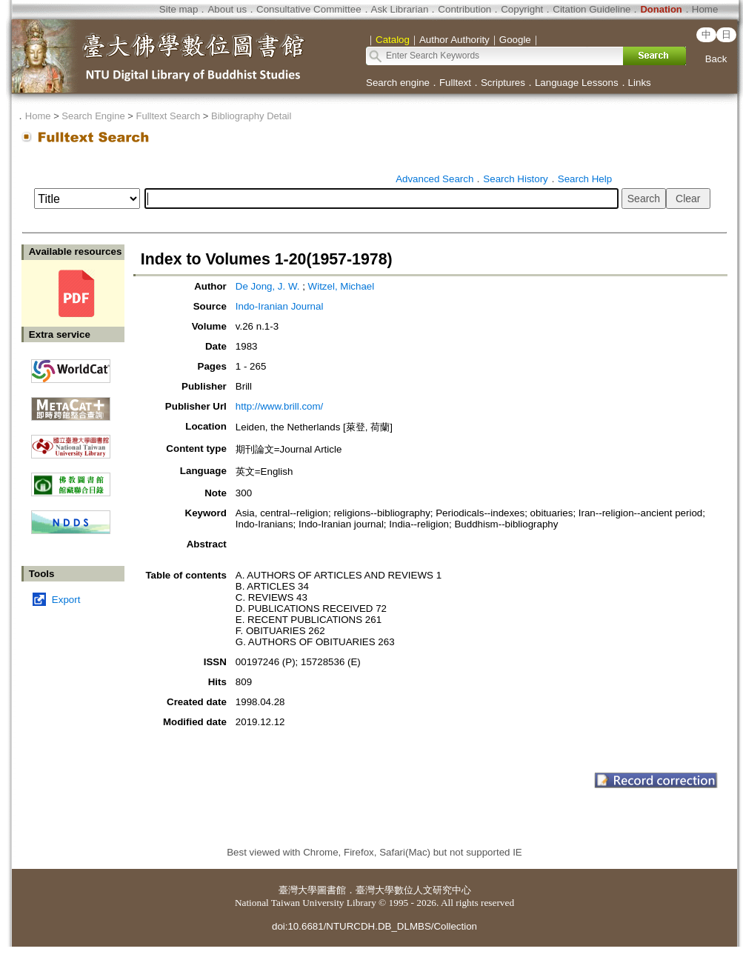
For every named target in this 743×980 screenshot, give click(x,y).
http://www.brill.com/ (280, 406)
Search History (515, 178)
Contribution (464, 9)
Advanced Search (434, 178)
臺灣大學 (298, 890)
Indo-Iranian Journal (280, 306)
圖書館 (331, 890)
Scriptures (503, 82)
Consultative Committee (308, 9)
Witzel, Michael (341, 286)
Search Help (585, 178)
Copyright (522, 9)
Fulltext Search (168, 115)
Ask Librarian (400, 9)
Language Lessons (577, 82)
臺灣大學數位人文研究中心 (413, 890)
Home (705, 9)
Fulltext (455, 82)
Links (639, 82)
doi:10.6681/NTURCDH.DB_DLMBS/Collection (374, 926)
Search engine (398, 82)
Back (716, 58)
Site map (179, 9)
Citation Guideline (591, 9)
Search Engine (92, 115)
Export (66, 599)
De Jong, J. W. (268, 286)
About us (227, 9)
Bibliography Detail (251, 115)
